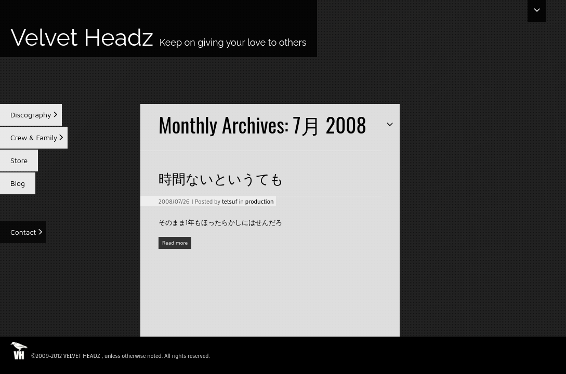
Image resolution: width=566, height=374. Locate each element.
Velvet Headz (158, 38)
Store (19, 160)
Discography (30, 114)
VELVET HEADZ (81, 355)
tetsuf (230, 201)
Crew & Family (33, 137)
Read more (175, 242)
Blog (17, 183)
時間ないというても (221, 178)
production (259, 201)
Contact (23, 232)
